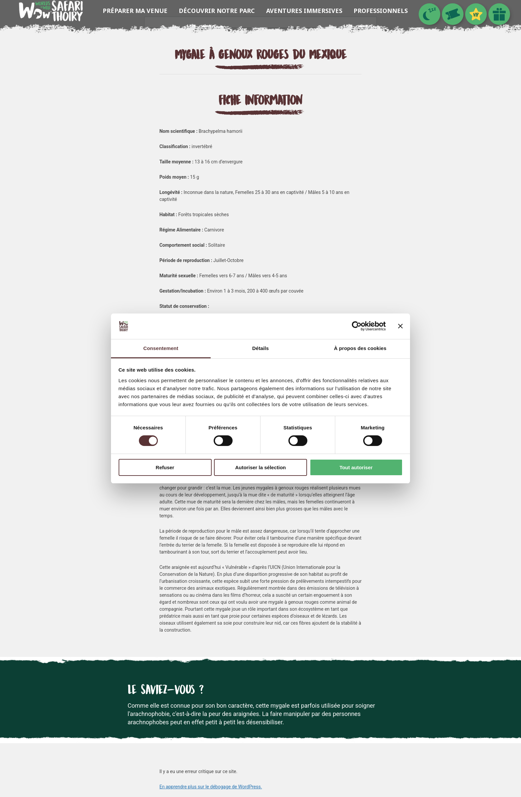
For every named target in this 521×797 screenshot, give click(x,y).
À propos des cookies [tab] (360, 348)
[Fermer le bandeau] (400, 326)
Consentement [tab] (160, 348)
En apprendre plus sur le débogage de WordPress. (210, 786)
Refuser (165, 467)
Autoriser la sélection (260, 467)
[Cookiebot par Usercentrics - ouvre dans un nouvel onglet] (357, 326)
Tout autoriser (356, 467)
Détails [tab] (260, 348)
